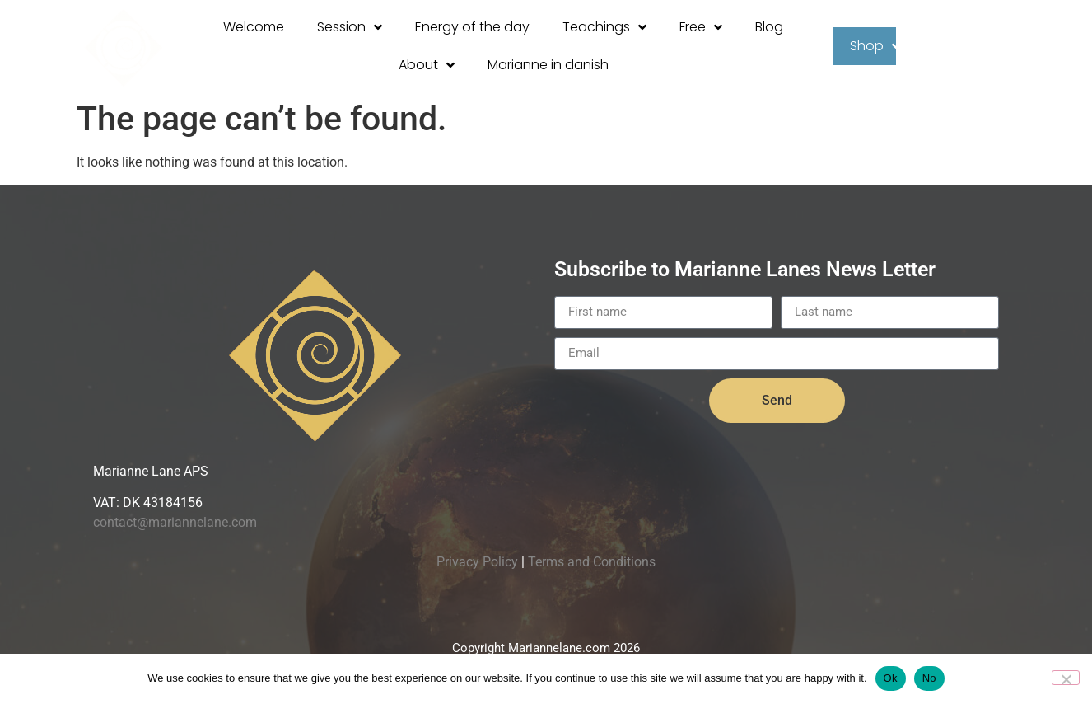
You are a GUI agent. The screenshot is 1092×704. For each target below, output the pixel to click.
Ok (891, 678)
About (427, 65)
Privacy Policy (477, 562)
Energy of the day (472, 26)
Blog (769, 26)
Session (349, 27)
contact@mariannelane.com (175, 522)
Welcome (253, 26)
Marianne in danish (548, 64)
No (929, 678)
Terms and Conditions (592, 562)
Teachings (604, 27)
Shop (875, 46)
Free (700, 27)
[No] (1066, 677)
